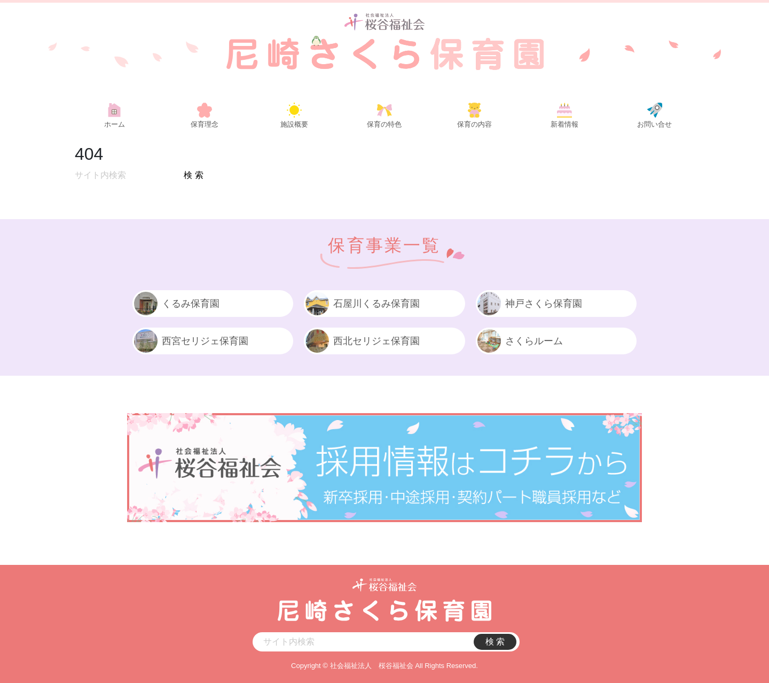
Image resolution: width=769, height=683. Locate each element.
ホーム (114, 124)
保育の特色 (384, 124)
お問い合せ (654, 124)
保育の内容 (474, 124)
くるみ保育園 (175, 303)
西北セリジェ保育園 (362, 341)
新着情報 (564, 124)
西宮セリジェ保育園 (190, 341)
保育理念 (204, 124)
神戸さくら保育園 (529, 303)
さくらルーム (519, 341)
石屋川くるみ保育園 (362, 303)
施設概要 (294, 124)
